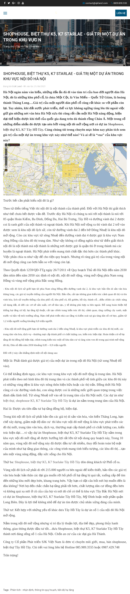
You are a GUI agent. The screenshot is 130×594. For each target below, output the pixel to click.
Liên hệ (121, 13)
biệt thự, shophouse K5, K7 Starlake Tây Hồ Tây (35, 400)
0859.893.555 (120, 3)
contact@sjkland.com (96, 3)
